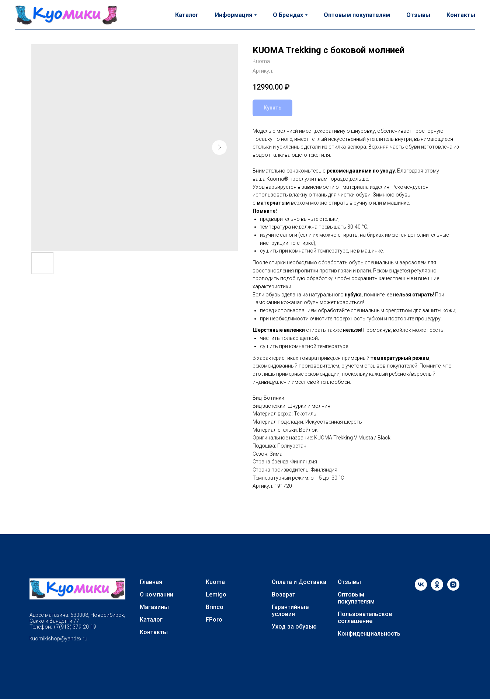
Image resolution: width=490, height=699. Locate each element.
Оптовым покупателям (357, 14)
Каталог (187, 14)
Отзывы (418, 14)
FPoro (214, 619)
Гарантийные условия (290, 611)
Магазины (154, 607)
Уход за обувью (294, 626)
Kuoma (215, 581)
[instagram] (453, 588)
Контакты (460, 14)
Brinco (214, 607)
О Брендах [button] (288, 14)
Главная (151, 581)
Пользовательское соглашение (365, 618)
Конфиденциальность (369, 633)
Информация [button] (233, 14)
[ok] (437, 588)
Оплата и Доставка (299, 581)
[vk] (421, 588)
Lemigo (216, 594)
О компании (156, 594)
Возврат (283, 594)
